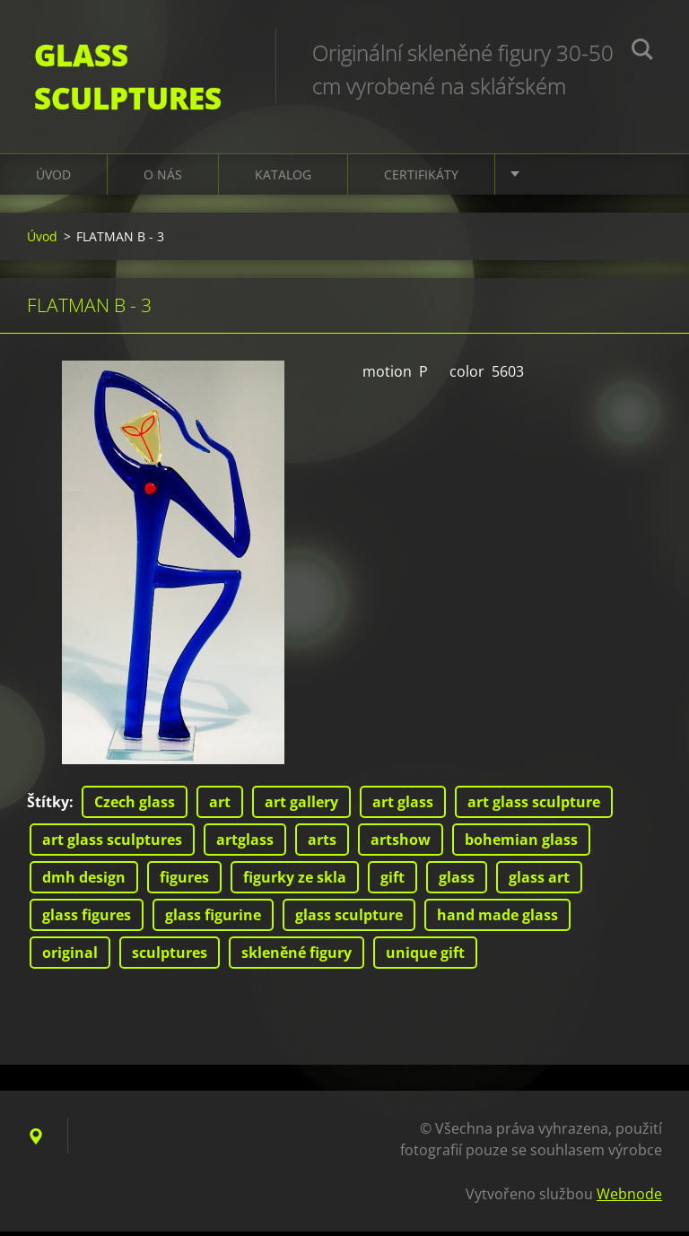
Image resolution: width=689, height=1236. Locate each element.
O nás (163, 178)
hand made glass (497, 919)
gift (392, 882)
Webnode (629, 1198)
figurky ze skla (294, 882)
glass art (539, 882)
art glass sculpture (533, 806)
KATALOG (283, 178)
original (70, 957)
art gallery (301, 806)
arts (322, 844)
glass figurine (213, 919)
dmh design (84, 882)
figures (184, 882)
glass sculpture (349, 919)
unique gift (425, 957)
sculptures (169, 957)
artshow (401, 844)
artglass (245, 844)
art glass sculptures (112, 844)
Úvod (53, 178)
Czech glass (134, 806)
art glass (402, 806)
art (220, 806)
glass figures (86, 919)
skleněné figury (296, 957)
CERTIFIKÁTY (421, 178)
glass (457, 882)
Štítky (48, 806)
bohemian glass (521, 844)
